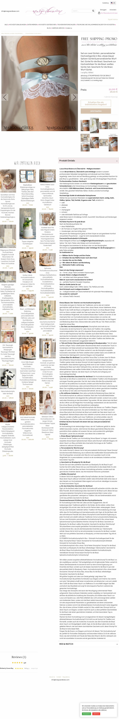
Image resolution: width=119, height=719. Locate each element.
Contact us (69, 28)
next (74, 97)
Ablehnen (96, 714)
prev (4, 97)
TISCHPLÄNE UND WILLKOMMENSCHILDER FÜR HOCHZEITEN (96, 24)
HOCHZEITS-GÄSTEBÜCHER (47, 24)
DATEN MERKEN (32, 24)
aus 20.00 (5, 220)
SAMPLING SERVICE (58, 28)
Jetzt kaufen (96, 111)
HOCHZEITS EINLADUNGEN (17, 24)
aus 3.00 (6, 454)
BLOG (49, 28)
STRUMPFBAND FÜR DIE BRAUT (33, 33)
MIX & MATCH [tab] (66, 644)
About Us (52, 677)
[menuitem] (6, 24)
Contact (58, 677)
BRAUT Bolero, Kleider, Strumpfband (11, 33)
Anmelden (113, 10)
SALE (6, 24)
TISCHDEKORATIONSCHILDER (66, 24)
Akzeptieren (86, 714)
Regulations (66, 677)
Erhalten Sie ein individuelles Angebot (96, 103)
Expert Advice (113, 19)
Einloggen (103, 10)
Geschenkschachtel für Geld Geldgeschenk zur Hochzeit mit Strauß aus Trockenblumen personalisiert (47, 326)
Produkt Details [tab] (67, 160)
